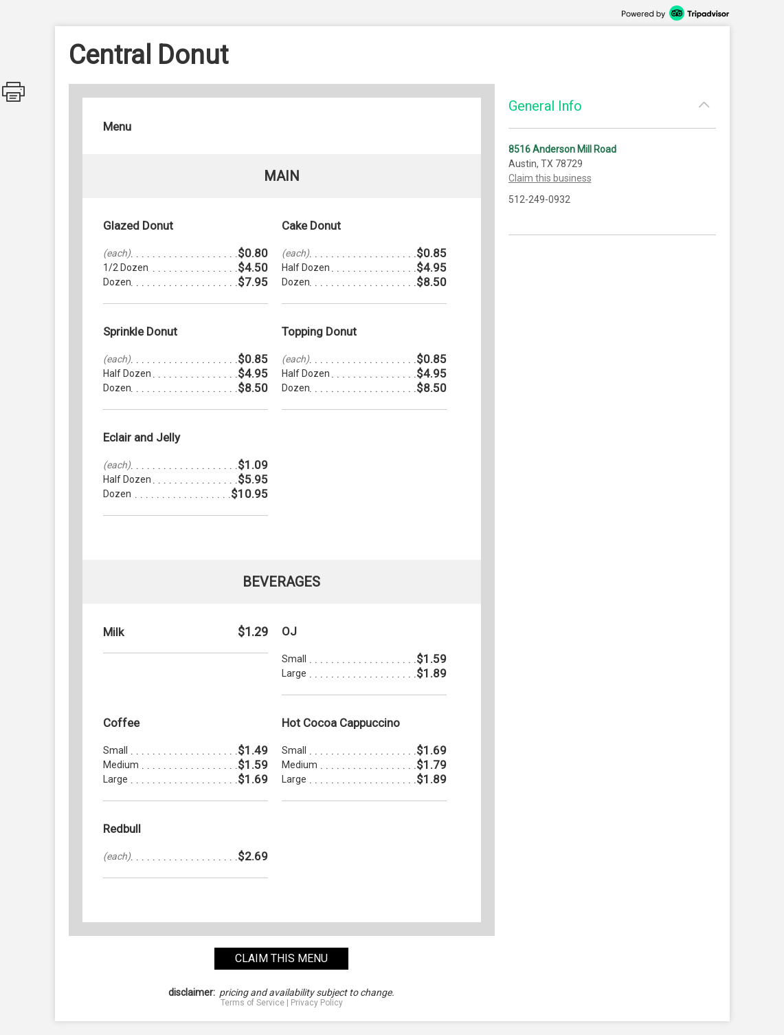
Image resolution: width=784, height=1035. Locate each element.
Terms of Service (252, 1002)
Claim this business (550, 178)
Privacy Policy (317, 1002)
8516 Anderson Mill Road (562, 149)
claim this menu (281, 958)
